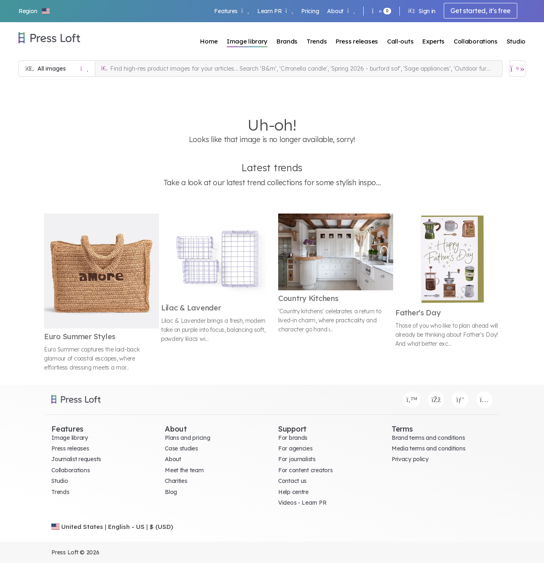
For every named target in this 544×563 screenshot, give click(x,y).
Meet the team (184, 470)
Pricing (310, 11)
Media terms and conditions (429, 448)
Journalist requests (76, 459)
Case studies (181, 448)
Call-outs (400, 41)
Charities (176, 481)
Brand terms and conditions (428, 437)
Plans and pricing (187, 437)
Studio (516, 41)
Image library (247, 41)
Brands (287, 41)
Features (231, 11)
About (341, 11)
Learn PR (275, 11)
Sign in (422, 11)
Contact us (292, 481)
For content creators (305, 470)
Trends (317, 41)
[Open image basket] (517, 68)
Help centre (293, 492)
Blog (171, 492)
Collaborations (476, 41)
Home (209, 41)
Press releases (357, 41)
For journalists (297, 459)
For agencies (295, 448)
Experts (433, 41)
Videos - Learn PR (302, 502)
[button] (34, 11)
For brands (292, 437)
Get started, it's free (480, 11)
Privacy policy (410, 459)
